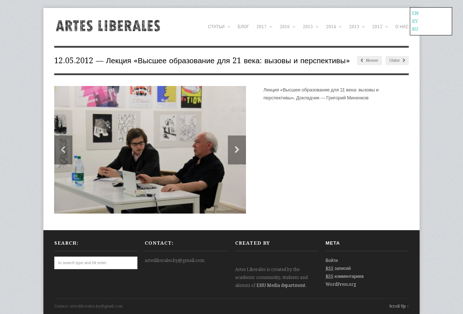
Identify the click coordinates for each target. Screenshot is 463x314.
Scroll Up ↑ (399, 306)
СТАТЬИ (219, 26)
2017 (264, 26)
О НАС (402, 26)
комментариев (345, 276)
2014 (334, 26)
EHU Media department (280, 285)
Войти (332, 260)
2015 (311, 26)
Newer (369, 60)
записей (338, 268)
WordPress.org (341, 284)
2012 (380, 26)
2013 (357, 26)
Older (397, 60)
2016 (288, 26)
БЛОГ (243, 26)
